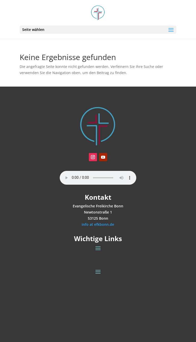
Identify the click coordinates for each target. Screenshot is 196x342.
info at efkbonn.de (98, 224)
